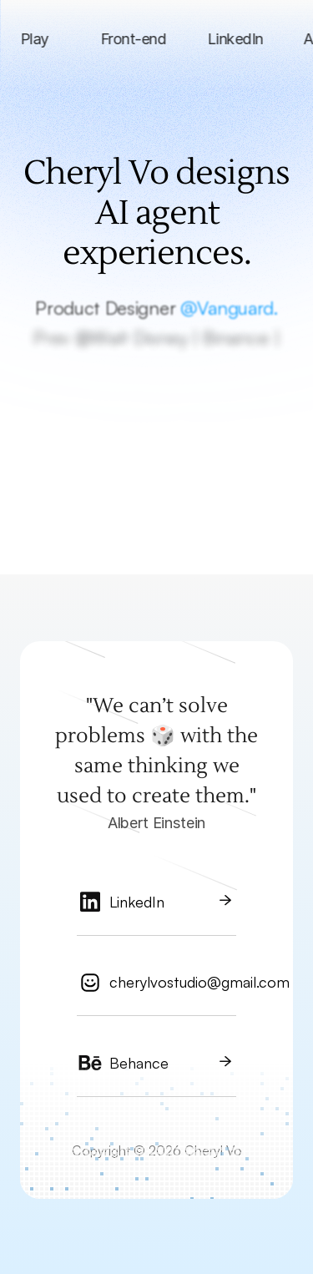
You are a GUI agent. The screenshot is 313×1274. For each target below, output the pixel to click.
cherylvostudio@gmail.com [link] (199, 982)
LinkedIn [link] (136, 901)
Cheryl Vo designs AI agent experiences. (159, 213)
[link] (156, 909)
